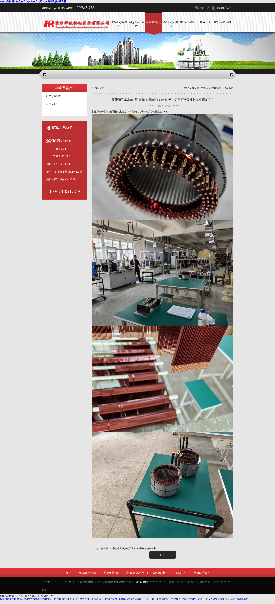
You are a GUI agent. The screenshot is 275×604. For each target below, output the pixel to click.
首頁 (203, 88)
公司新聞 (51, 104)
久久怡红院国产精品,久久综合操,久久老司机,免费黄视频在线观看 (33, 1)
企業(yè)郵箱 (142, 581)
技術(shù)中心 (159, 572)
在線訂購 (204, 7)
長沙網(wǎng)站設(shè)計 (197, 581)
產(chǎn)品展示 (135, 572)
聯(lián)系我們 (223, 7)
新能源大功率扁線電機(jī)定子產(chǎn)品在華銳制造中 (128, 548)
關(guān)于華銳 (88, 572)
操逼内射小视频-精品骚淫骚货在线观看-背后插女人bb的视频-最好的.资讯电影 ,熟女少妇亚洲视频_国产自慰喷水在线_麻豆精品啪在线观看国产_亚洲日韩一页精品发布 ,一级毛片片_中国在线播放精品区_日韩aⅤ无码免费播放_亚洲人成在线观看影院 (124, 599)
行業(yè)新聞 (53, 96)
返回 (162, 554)
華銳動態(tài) (214, 88)
